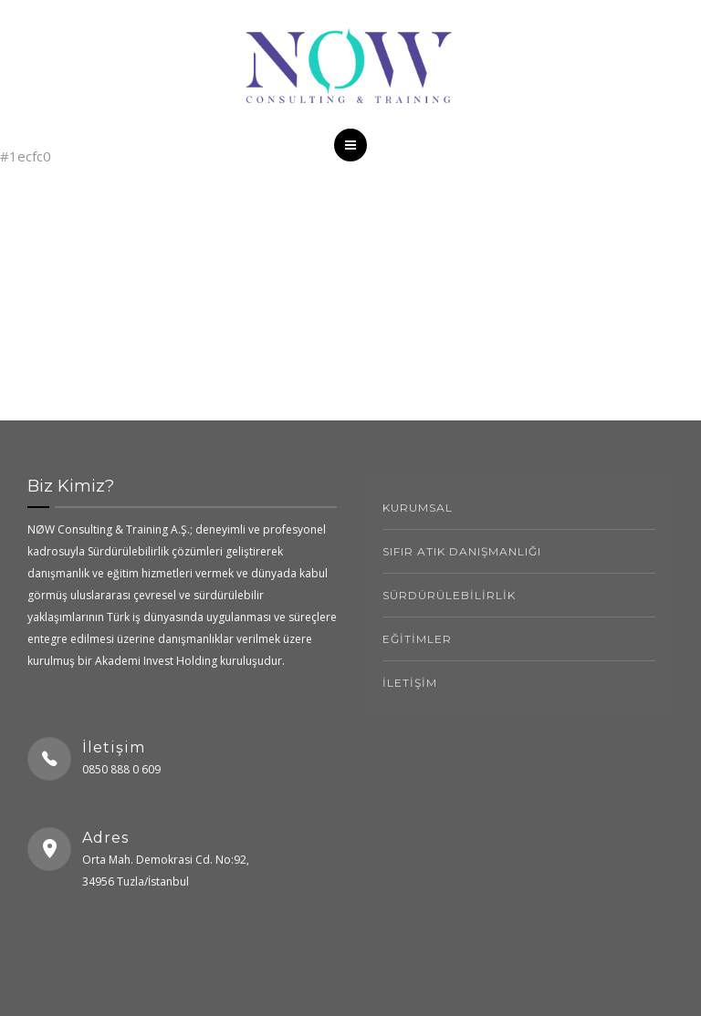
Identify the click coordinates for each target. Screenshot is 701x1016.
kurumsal (417, 507)
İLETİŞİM (409, 682)
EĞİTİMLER (417, 639)
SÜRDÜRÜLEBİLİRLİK (449, 595)
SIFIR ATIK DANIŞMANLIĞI (461, 551)
